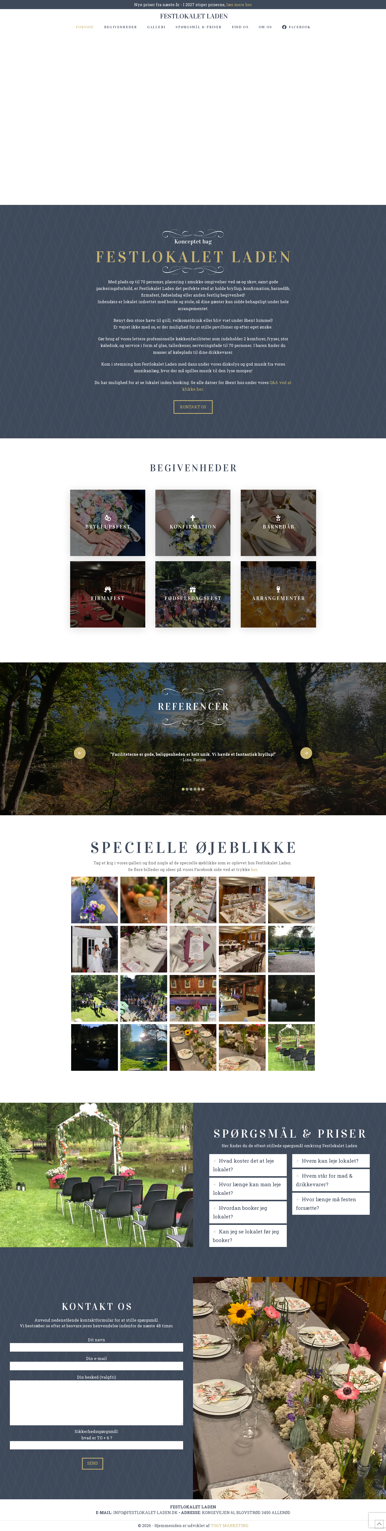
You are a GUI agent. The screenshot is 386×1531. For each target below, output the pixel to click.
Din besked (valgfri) (96, 1380)
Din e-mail (96, 1362)
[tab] (248, 1165)
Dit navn (96, 1343)
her (254, 869)
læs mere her (238, 4)
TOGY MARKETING (229, 1525)
